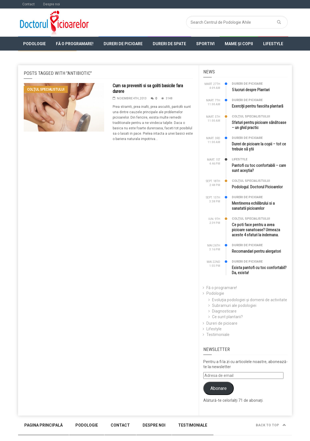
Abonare (218, 388)
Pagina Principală (43, 425)
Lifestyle (273, 44)
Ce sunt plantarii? (227, 317)
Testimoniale (218, 334)
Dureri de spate (169, 44)
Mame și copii (239, 44)
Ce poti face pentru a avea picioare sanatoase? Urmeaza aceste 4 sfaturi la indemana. (256, 229)
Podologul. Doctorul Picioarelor (257, 186)
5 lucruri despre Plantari (251, 89)
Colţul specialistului (47, 58)
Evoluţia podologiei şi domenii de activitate (249, 300)
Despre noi (51, 4)
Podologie (34, 44)
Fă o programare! (74, 44)
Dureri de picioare (123, 44)
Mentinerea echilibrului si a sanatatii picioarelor (253, 206)
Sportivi (205, 44)
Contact (28, 4)
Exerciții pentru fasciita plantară (257, 106)
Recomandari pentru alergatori (256, 251)
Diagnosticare (224, 311)
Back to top (271, 425)
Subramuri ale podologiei (234, 305)
